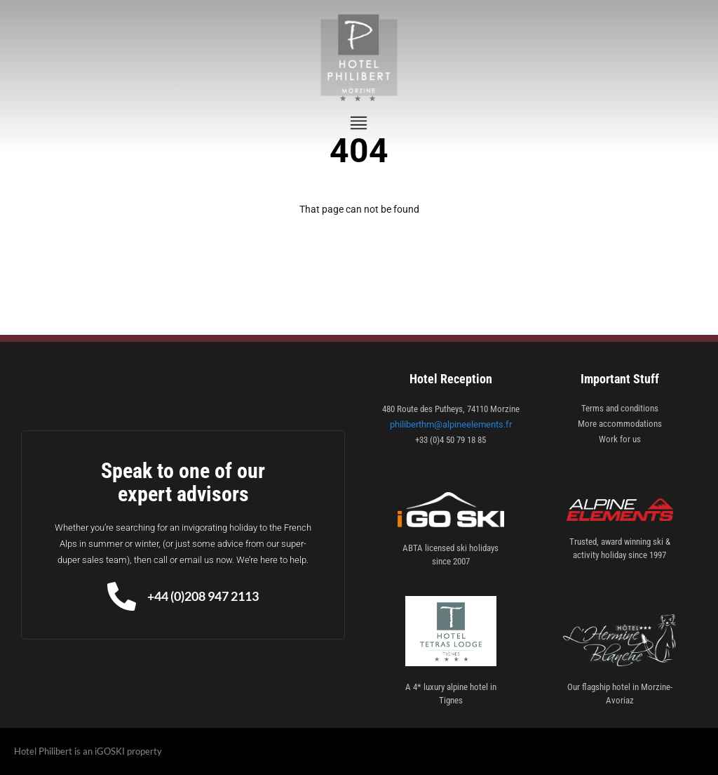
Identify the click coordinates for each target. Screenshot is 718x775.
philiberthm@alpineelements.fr (451, 424)
